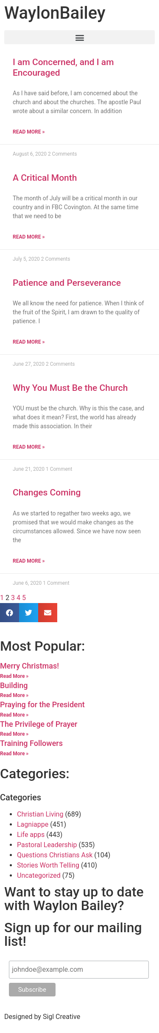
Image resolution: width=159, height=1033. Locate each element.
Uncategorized (39, 875)
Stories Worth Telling (48, 865)
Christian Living (40, 814)
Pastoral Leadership (47, 845)
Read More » (29, 132)
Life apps (31, 835)
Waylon (55, 13)
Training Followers (31, 743)
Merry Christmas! (29, 665)
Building (14, 685)
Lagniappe (32, 824)
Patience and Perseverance (67, 283)
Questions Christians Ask (54, 855)
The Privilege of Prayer (38, 724)
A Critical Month (45, 178)
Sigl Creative (61, 1017)
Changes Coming (47, 492)
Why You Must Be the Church (70, 388)
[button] (79, 37)
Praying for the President (42, 704)
